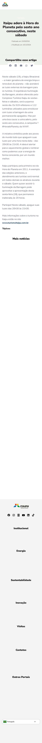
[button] (10, 65)
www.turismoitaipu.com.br (15, 222)
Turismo (21, 18)
